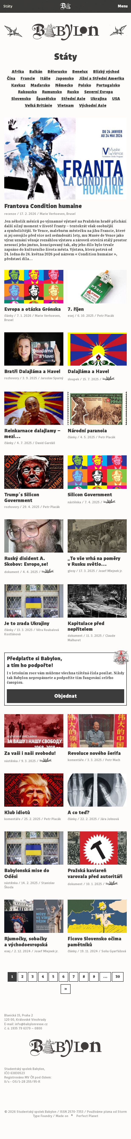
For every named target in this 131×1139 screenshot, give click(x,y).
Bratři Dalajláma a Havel (32, 371)
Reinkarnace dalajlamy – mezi (32, 433)
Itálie (45, 78)
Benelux (80, 71)
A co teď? (79, 812)
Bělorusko (57, 71)
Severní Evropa (98, 92)
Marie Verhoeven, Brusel (57, 214)
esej (71, 316)
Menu (122, 6)
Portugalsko (108, 85)
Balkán (35, 71)
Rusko (73, 92)
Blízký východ (106, 71)
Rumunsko (52, 92)
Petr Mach (112, 760)
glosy (71, 571)
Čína (11, 78)
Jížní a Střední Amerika (101, 78)
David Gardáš (45, 443)
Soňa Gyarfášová (113, 951)
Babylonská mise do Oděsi (26, 873)
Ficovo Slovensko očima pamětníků (94, 942)
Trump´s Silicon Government (21, 497)
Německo (64, 85)
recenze (10, 214)
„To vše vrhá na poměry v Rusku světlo (94, 561)
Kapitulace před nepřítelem (86, 626)
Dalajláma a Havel (88, 371)
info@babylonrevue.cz (31, 1019)
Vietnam (65, 105)
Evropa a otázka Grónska (32, 309)
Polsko (84, 85)
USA (116, 98)
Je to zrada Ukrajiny (26, 623)
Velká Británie (38, 105)
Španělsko (46, 98)
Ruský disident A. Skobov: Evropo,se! (26, 561)
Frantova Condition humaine (43, 206)
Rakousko (27, 92)
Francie (28, 78)
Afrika (18, 71)
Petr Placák (105, 316)
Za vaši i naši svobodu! (30, 753)
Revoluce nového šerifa (94, 753)
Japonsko (65, 78)
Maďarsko (40, 85)
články (8, 316)
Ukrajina (99, 98)
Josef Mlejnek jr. (110, 571)
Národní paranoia (87, 431)
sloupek (73, 379)
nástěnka (74, 502)
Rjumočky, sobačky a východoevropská (25, 942)
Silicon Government (90, 495)
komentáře (76, 760)
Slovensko (21, 98)
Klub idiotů (17, 812)
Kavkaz (18, 85)
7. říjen (76, 309)
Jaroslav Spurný (52, 378)
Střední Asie (73, 98)
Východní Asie (92, 105)
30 (117, 976)
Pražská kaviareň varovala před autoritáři (95, 873)
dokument (11, 572)
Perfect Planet (87, 1111)
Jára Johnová (109, 819)
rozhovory (11, 378)
